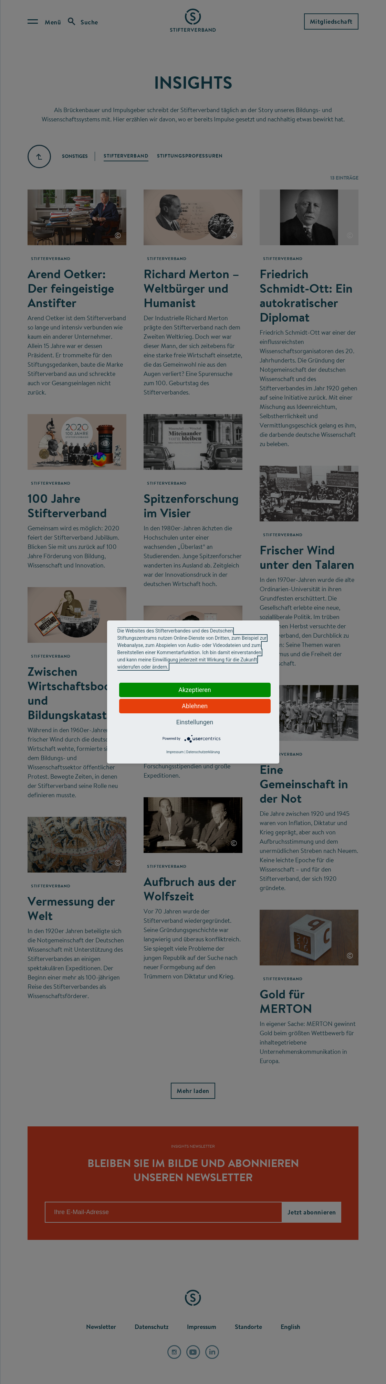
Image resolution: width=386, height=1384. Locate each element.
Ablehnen (195, 706)
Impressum (175, 752)
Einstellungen (194, 722)
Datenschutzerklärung (203, 752)
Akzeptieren (194, 689)
